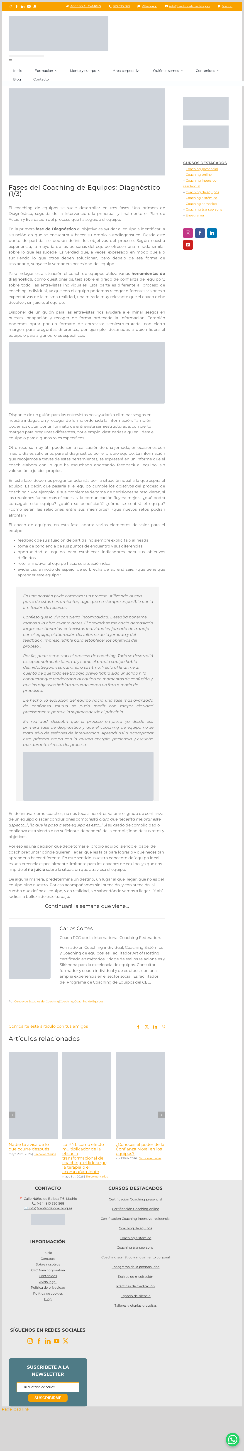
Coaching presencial (202, 169)
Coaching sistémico (201, 198)
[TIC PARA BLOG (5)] (87, 344)
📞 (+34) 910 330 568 (48, 1203)
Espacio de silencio (136, 1296)
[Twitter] (65, 1341)
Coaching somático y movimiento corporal (135, 1257)
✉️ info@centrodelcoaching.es (48, 1208)
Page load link (15, 1409)
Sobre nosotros (48, 1264)
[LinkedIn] (212, 233)
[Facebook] (200, 233)
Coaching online (199, 175)
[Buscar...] (26, 56)
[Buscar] (10, 59)
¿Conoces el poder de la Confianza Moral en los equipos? (140, 1149)
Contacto (48, 1259)
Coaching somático (201, 204)
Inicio (48, 1253)
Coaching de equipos (202, 192)
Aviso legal (47, 1282)
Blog (48, 1299)
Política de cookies (48, 1293)
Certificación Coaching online (135, 1209)
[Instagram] (188, 233)
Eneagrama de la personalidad (135, 1267)
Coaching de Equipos (88, 1001)
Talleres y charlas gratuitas (136, 1305)
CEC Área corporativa (48, 1270)
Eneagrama (195, 215)
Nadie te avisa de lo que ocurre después (29, 1147)
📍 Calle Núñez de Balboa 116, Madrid (48, 1199)
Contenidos (48, 1276)
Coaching (66, 1001)
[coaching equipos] (88, 753)
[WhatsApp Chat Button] (232, 1439)
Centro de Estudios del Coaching (36, 1001)
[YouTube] (188, 245)
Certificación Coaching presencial (135, 1199)
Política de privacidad (48, 1287)
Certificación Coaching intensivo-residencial (136, 1219)
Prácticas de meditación (135, 1286)
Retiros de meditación (135, 1277)
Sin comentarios (45, 1154)
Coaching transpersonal (204, 209)
